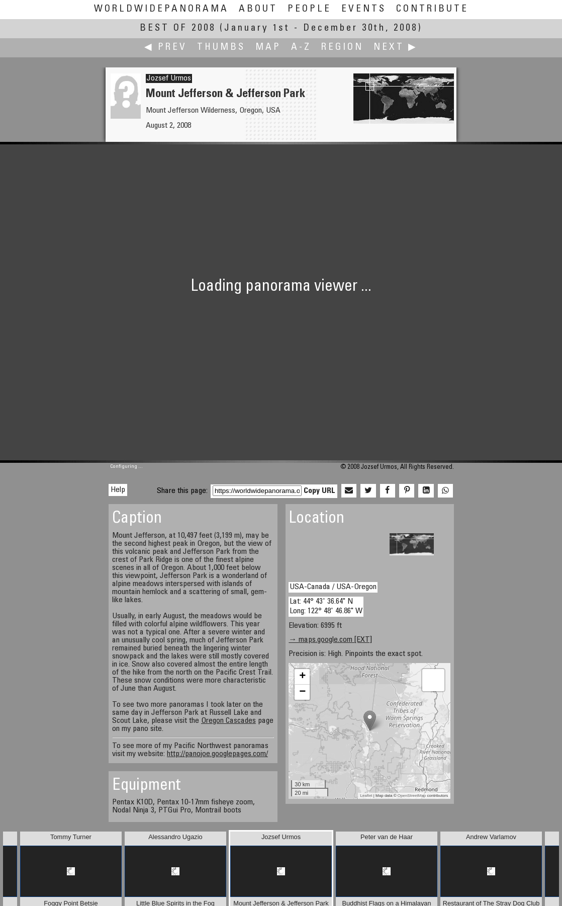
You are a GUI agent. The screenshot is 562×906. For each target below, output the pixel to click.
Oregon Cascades (228, 721)
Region (342, 47)
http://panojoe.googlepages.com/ (217, 754)
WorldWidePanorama (161, 9)
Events (363, 9)
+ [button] (302, 676)
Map (268, 47)
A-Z (301, 47)
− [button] (302, 692)
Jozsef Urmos (169, 78)
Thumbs (221, 47)
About (258, 9)
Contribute (432, 9)
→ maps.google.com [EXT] (330, 640)
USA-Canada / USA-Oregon (333, 587)
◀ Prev (165, 47)
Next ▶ (395, 47)
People (309, 9)
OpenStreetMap (412, 795)
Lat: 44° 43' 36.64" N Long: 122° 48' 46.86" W (326, 606)
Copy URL (319, 491)
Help (118, 490)
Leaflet (366, 795)
